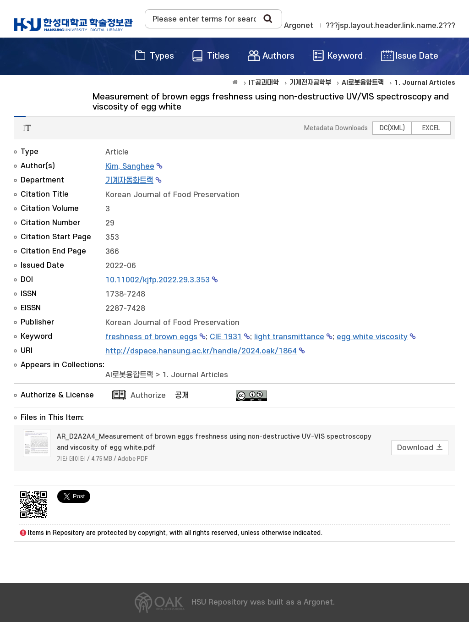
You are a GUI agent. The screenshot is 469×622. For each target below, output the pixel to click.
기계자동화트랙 (129, 180)
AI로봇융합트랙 (129, 375)
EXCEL (431, 128)
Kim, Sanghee (129, 166)
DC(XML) (392, 128)
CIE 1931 (226, 337)
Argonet (298, 26)
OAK (73, 25)
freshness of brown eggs (151, 337)
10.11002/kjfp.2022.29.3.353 (157, 280)
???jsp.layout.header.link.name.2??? (390, 26)
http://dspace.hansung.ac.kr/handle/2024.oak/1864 (201, 351)
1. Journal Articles (195, 375)
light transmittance (289, 337)
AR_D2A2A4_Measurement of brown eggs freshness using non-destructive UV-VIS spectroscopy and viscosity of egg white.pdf (214, 442)
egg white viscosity (372, 337)
